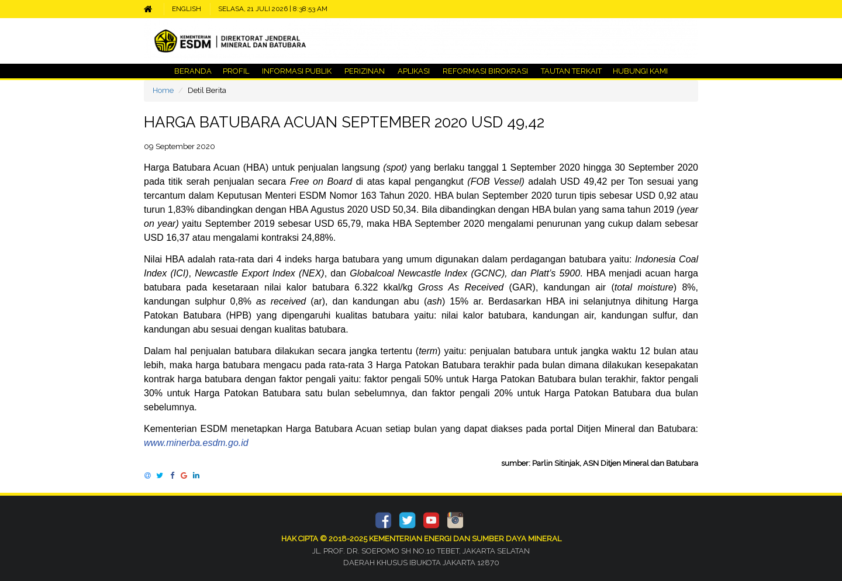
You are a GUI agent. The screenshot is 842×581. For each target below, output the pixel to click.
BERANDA (193, 71)
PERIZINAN (365, 71)
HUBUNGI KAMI (639, 71)
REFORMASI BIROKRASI (485, 71)
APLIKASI (414, 71)
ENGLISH (186, 9)
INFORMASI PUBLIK (296, 71)
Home (163, 90)
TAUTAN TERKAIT (570, 71)
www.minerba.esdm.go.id (196, 443)
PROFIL (236, 71)
